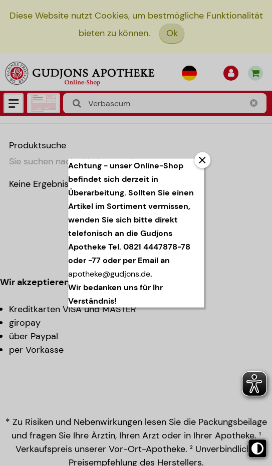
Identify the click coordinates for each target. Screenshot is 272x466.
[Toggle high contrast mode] (257, 448)
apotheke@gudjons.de (109, 274)
